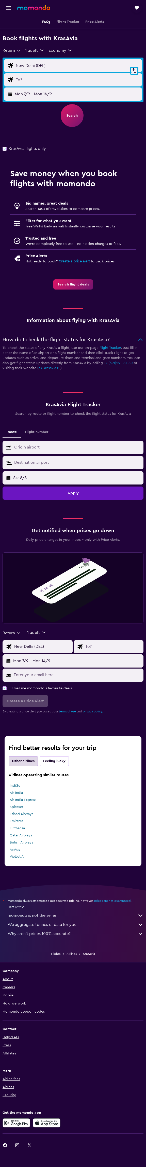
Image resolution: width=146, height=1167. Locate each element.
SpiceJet (16, 807)
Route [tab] (12, 432)
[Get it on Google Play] (16, 1122)
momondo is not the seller (75, 915)
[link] (73, 284)
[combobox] (12, 50)
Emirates (16, 821)
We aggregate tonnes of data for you (75, 925)
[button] (8, 7)
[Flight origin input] (77, 65)
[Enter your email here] (77, 674)
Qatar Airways (21, 835)
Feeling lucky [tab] (54, 761)
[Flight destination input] (77, 79)
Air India (16, 793)
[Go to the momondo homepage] (33, 7)
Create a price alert (74, 261)
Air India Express (23, 800)
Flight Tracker (110, 348)
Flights (55, 953)
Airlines (72, 953)
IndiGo (15, 785)
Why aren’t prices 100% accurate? (75, 934)
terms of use (67, 711)
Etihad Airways (21, 814)
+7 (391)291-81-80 (118, 363)
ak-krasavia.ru (49, 368)
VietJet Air (18, 856)
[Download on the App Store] (46, 1122)
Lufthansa (17, 828)
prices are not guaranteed (112, 900)
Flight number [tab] (36, 432)
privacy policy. (93, 711)
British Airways (21, 842)
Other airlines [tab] (23, 761)
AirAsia (15, 849)
